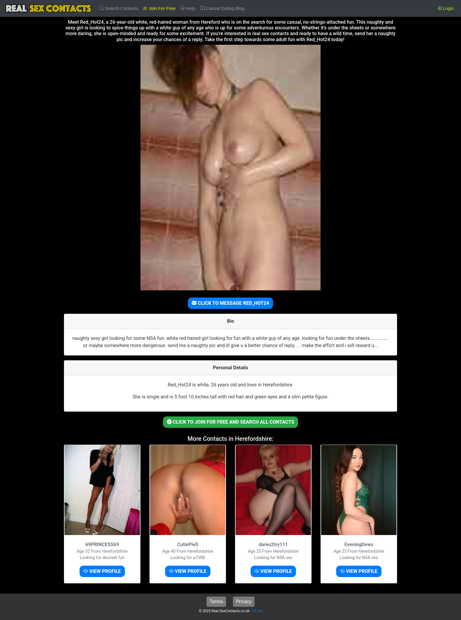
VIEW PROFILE (102, 571)
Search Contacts (118, 8)
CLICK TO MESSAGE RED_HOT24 (230, 303)
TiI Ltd (257, 611)
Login (445, 8)
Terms (216, 601)
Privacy (244, 601)
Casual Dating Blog (222, 8)
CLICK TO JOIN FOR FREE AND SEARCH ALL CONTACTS (230, 422)
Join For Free (159, 8)
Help (187, 8)
